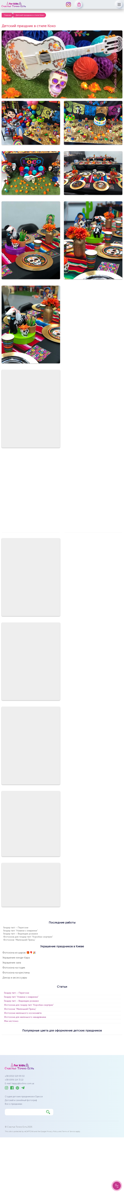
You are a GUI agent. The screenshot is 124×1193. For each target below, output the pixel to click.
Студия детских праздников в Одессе (24, 1096)
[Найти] (48, 1112)
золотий (97, 1038)
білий (7, 1038)
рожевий (34, 1044)
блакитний (36, 1038)
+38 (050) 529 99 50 (15, 1076)
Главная (7, 15)
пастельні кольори (13, 1044)
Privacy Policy (52, 1131)
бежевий (20, 1038)
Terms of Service (68, 1131)
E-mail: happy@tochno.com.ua (19, 1083)
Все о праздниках (13, 1104)
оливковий (113, 1038)
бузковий (53, 1038)
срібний (49, 1044)
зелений (82, 1038)
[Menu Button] (117, 1186)
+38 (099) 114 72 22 (14, 1080)
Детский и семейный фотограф (21, 1100)
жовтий (68, 1038)
